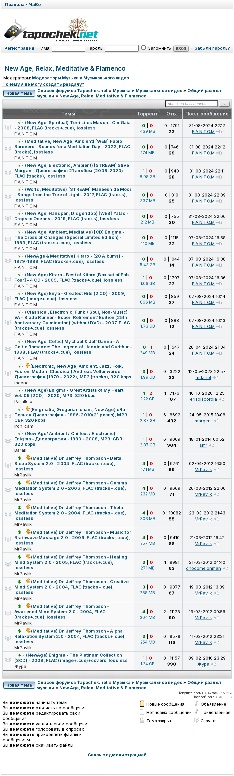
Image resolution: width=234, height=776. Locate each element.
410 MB (147, 243)
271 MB (148, 567)
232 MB (147, 493)
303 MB (147, 518)
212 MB (147, 222)
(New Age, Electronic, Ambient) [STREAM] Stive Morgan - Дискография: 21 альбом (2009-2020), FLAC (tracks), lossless (71, 170)
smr (203, 445)
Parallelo (23, 401)
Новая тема (19, 93)
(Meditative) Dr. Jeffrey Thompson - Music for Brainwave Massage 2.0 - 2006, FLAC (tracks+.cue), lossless (72, 537)
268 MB (147, 592)
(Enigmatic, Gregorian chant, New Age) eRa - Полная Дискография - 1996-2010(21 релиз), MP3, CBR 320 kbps (71, 415)
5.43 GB (147, 264)
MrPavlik (23, 474)
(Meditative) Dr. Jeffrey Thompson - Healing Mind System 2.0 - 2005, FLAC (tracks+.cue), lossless (70, 562)
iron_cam (23, 426)
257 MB (147, 543)
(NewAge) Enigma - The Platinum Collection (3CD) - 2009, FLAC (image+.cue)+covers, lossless (71, 657)
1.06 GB (147, 283)
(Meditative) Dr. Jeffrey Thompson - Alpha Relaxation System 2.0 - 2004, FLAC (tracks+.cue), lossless (70, 636)
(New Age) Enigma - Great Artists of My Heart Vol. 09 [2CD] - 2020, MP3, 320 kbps (68, 392)
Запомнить (156, 48)
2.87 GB (147, 420)
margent (203, 420)
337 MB (147, 200)
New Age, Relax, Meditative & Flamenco (65, 68)
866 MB (147, 302)
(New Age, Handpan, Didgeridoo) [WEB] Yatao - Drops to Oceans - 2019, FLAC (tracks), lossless (71, 216)
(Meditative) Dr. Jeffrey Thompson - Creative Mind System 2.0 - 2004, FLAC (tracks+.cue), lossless (71, 587)
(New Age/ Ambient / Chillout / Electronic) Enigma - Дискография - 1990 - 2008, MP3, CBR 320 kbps (68, 439)
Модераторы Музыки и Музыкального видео (80, 77)
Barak (20, 450)
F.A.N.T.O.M (25, 133)
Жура (20, 666)
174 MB (148, 152)
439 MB (147, 131)
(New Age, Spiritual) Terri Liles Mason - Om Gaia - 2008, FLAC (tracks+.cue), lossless (72, 125)
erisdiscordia (203, 399)
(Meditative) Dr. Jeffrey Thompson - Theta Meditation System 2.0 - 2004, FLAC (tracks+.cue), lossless (70, 513)
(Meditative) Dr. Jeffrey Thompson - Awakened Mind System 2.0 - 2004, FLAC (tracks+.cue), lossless (61, 612)
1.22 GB (148, 398)
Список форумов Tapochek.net (72, 90)
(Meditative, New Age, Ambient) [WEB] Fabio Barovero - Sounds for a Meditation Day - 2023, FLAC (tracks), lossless (72, 146)
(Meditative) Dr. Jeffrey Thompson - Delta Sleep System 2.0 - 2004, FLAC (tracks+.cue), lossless (67, 463)
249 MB (147, 352)
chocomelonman (203, 568)
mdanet (22, 382)
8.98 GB (147, 176)
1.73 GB (147, 326)
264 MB (147, 617)
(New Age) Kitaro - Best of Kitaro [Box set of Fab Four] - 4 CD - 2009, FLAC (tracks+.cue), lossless (71, 277)
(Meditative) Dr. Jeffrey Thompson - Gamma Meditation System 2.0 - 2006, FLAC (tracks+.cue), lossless (70, 488)
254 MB (147, 642)
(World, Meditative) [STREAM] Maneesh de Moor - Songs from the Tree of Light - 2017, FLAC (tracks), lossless (72, 194)
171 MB (147, 469)
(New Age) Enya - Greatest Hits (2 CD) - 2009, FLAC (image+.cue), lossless (69, 296)
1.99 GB (147, 377)
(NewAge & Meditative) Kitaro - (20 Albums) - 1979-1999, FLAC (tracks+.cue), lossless (69, 258)
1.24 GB (147, 663)
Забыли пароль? (212, 48)
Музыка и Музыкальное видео (147, 90)
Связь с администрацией (117, 754)
